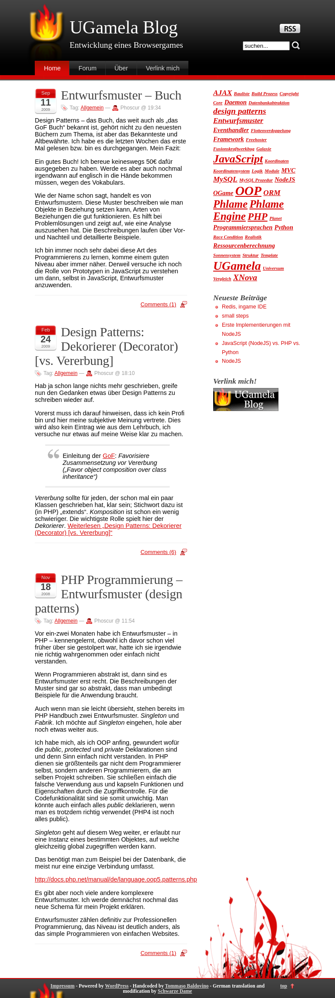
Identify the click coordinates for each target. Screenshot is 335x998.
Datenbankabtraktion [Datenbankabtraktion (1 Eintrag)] (268, 102)
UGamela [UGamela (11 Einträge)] (237, 265)
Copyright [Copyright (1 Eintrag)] (289, 93)
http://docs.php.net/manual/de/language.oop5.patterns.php (116, 879)
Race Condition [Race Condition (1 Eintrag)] (228, 237)
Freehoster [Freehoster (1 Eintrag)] (256, 139)
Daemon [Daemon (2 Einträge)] (235, 102)
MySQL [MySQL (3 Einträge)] (225, 179)
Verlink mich (163, 68)
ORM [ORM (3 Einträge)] (271, 193)
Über (121, 68)
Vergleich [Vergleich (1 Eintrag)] (222, 278)
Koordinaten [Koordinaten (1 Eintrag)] (277, 161)
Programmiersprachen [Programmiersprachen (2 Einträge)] (242, 227)
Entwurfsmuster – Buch (121, 95)
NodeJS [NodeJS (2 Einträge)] (285, 179)
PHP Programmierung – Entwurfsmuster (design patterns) (108, 594)
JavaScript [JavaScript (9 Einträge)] (238, 159)
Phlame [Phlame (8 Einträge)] (230, 204)
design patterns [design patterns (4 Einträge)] (239, 111)
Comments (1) (158, 304)
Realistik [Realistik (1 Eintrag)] (253, 237)
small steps (235, 316)
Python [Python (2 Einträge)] (284, 227)
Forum (87, 68)
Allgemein (92, 108)
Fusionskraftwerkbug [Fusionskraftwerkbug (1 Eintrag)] (234, 148)
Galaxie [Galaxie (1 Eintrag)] (263, 148)
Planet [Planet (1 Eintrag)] (275, 218)
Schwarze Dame (174, 991)
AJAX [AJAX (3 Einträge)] (222, 93)
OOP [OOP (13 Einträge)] (248, 191)
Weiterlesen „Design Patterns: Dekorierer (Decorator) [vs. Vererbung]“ (108, 529)
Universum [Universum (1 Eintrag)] (273, 268)
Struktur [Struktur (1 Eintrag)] (250, 255)
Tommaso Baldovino (186, 985)
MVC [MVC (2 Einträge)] (288, 170)
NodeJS (231, 361)
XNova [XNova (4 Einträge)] (245, 277)
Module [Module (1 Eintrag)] (272, 171)
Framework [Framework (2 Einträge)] (228, 139)
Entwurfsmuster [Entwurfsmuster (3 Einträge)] (238, 120)
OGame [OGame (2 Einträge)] (223, 192)
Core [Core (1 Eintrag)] (217, 102)
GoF (109, 455)
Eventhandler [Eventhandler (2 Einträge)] (231, 129)
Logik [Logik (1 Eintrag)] (256, 171)
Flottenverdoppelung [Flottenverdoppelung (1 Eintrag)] (271, 130)
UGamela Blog (124, 27)
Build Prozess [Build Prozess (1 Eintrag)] (264, 93)
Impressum (62, 985)
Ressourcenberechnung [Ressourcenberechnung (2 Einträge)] (244, 245)
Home (52, 68)
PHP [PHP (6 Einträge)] (257, 216)
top (283, 985)
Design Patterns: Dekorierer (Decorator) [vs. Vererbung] (106, 346)
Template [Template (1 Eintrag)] (269, 255)
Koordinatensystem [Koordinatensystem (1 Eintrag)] (231, 171)
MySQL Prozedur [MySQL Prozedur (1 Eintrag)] (256, 180)
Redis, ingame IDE (244, 307)
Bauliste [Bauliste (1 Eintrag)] (242, 93)
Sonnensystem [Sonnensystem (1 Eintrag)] (227, 255)
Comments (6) (158, 552)
